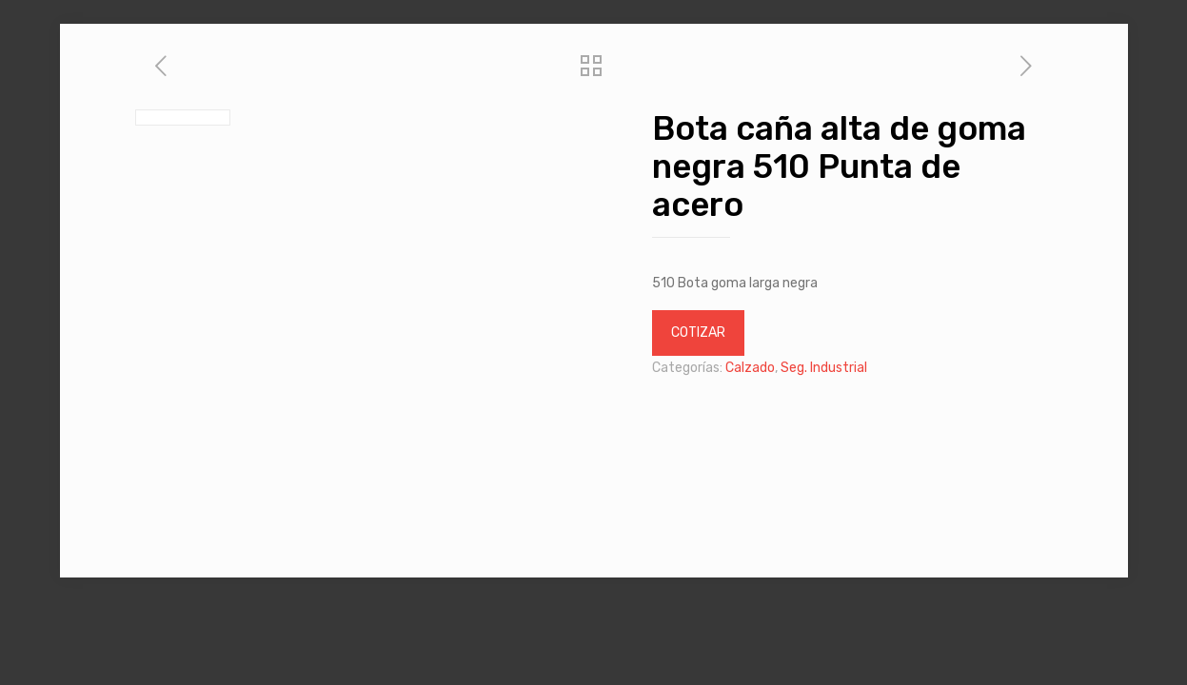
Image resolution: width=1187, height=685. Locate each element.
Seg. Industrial (824, 368)
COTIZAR (698, 332)
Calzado (750, 368)
